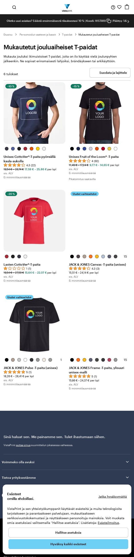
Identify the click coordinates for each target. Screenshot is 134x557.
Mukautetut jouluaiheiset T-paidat (99, 34)
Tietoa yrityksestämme (66, 477)
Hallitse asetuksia (68, 532)
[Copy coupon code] (108, 21)
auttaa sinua (23, 445)
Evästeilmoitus (108, 523)
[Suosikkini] (119, 7)
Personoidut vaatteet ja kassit (38, 34)
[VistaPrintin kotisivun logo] (67, 7)
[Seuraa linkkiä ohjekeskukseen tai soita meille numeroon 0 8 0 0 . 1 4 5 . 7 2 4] (113, 7)
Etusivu (8, 34)
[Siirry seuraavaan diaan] (128, 21)
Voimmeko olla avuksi (66, 462)
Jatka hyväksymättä (112, 496)
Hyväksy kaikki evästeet (68, 544)
